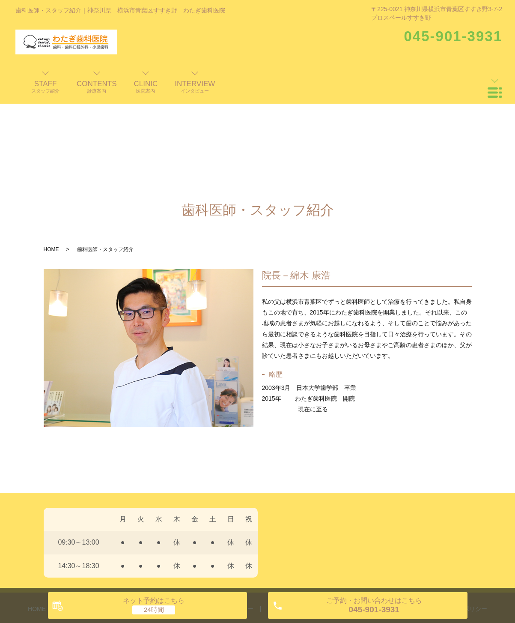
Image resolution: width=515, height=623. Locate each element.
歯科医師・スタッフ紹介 (93, 525)
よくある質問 (286, 525)
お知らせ (401, 525)
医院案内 (152, 525)
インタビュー (235, 525)
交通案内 (363, 525)
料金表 (327, 525)
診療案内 (191, 525)
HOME (51, 166)
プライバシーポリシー (457, 525)
